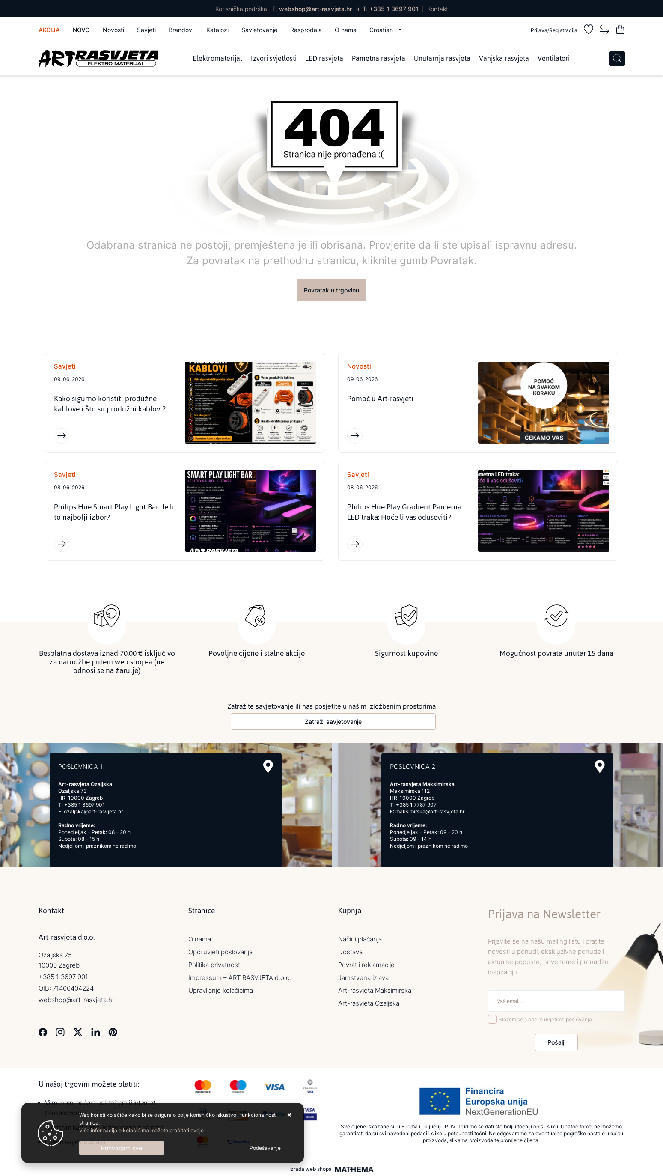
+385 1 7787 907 (416, 804)
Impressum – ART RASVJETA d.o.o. (239, 978)
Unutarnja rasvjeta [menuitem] (442, 59)
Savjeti (146, 29)
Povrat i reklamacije (366, 965)
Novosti (113, 29)
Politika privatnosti (214, 965)
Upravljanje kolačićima (220, 990)
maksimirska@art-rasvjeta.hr (429, 811)
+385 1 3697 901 (394, 8)
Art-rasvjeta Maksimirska (374, 990)
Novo (81, 29)
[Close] (121, 1148)
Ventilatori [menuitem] (554, 59)
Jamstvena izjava (363, 978)
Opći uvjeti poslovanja (220, 952)
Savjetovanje (259, 29)
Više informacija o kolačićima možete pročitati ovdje (141, 1130)
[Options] (265, 1148)
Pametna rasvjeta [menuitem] (378, 59)
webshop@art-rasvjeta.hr (315, 8)
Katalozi (217, 29)
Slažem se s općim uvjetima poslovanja (545, 1019)
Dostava (350, 952)
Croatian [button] (382, 29)
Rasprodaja (306, 29)
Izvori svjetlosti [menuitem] (274, 59)
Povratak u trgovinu (331, 290)
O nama (346, 29)
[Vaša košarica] (620, 30)
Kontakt (437, 8)
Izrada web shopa (310, 1169)
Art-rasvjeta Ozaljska (368, 1003)
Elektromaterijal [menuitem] (217, 59)
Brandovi (181, 29)
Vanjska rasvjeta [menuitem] (504, 59)
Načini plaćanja (360, 939)
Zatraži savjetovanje (333, 721)
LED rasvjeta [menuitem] (324, 59)
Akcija (49, 29)
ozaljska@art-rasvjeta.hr (93, 811)
